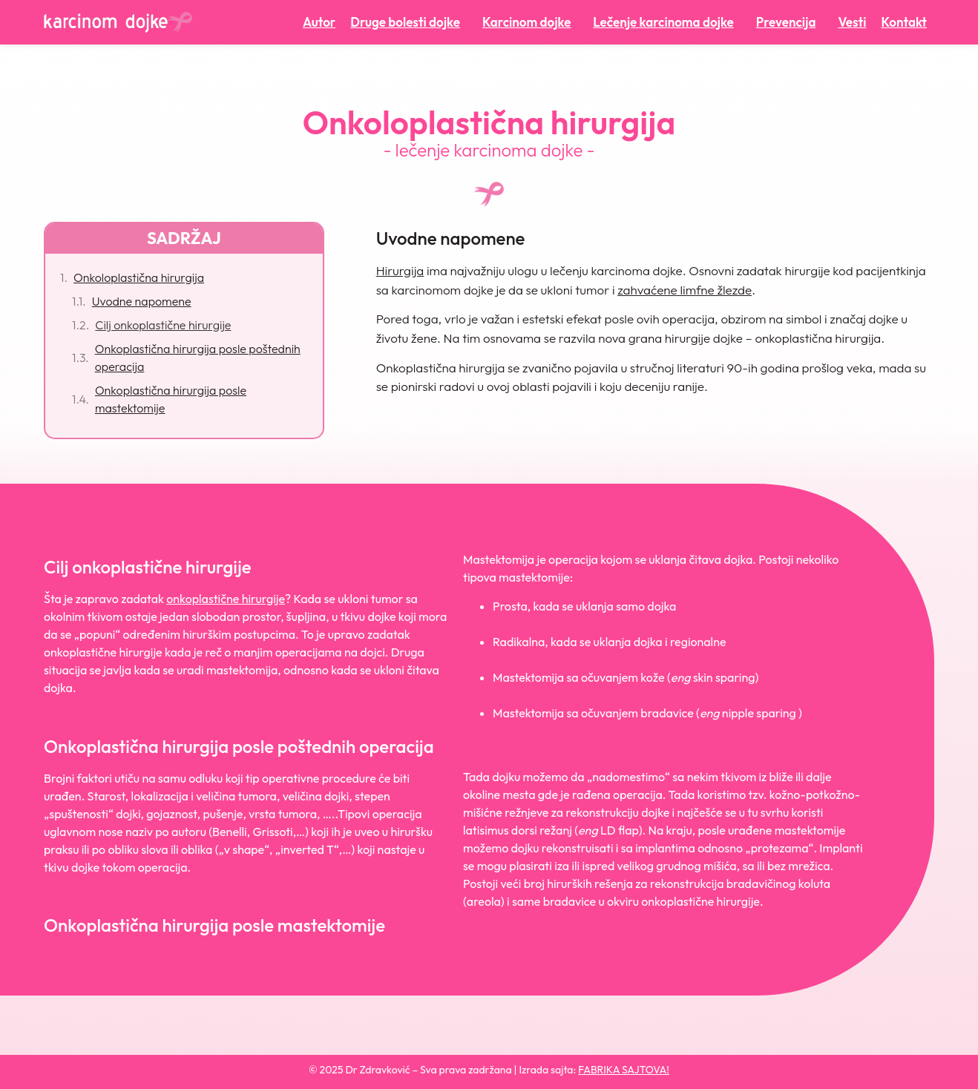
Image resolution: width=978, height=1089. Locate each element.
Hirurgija (400, 270)
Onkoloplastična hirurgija (138, 277)
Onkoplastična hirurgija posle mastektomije (170, 399)
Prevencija (790, 22)
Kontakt (904, 22)
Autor (319, 22)
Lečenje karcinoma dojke (667, 22)
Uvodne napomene (141, 301)
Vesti (852, 22)
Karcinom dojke (530, 22)
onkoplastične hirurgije (225, 598)
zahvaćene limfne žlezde (684, 289)
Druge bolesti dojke (408, 22)
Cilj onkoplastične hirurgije (163, 325)
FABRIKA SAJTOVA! (623, 1069)
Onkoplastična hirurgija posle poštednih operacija (198, 357)
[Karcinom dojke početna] (118, 22)
